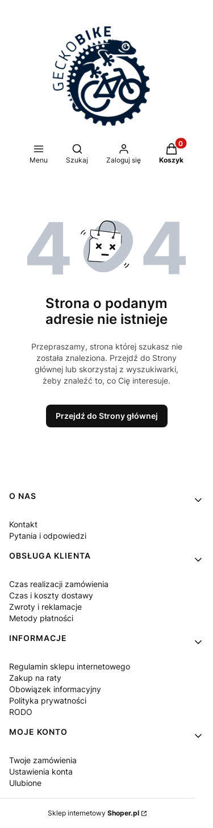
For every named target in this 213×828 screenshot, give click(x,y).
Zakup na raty (35, 678)
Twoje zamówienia (43, 760)
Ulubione (25, 783)
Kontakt (23, 524)
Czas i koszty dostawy (51, 595)
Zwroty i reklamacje (45, 606)
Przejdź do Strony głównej (107, 416)
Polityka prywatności (47, 700)
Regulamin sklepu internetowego (69, 666)
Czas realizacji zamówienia (58, 584)
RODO (20, 712)
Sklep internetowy (93, 813)
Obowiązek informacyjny (55, 689)
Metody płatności (41, 618)
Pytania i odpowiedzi (47, 535)
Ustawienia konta (41, 771)
